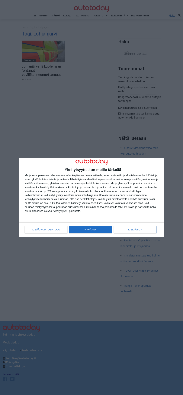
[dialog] (91, 197)
